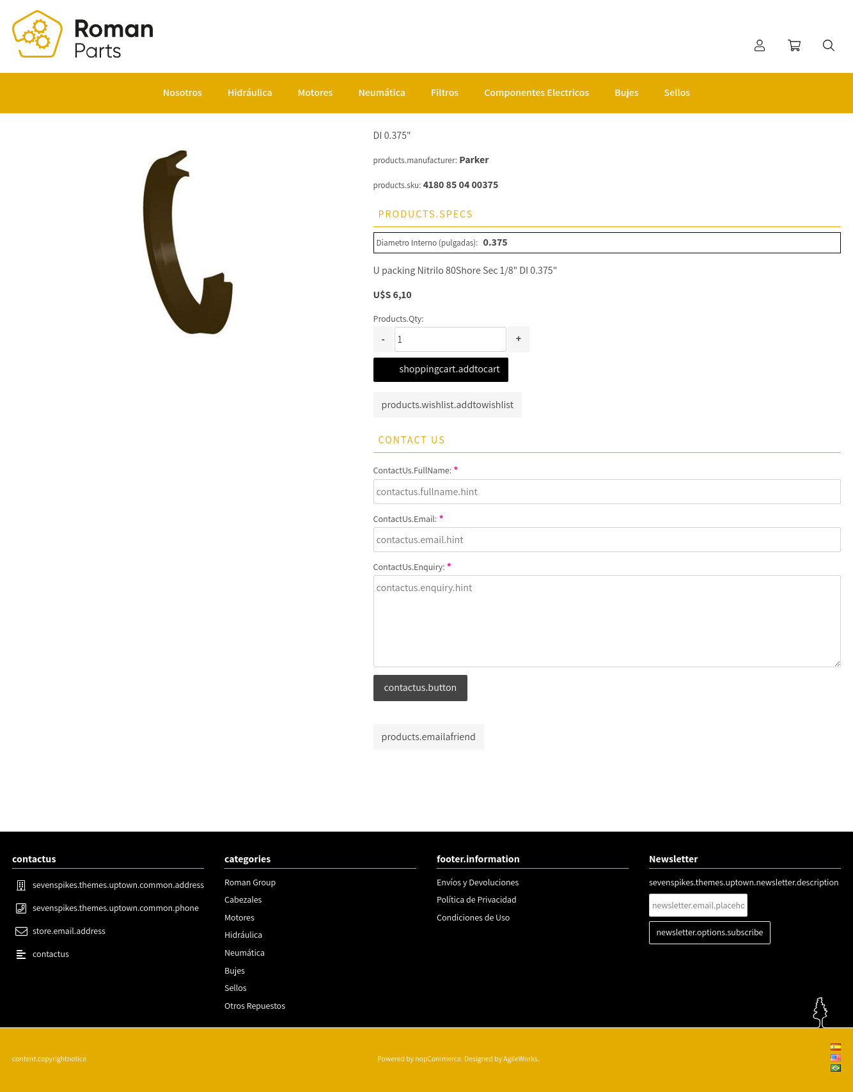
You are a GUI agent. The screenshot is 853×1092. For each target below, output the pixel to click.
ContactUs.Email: (405, 519)
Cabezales (243, 899)
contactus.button (420, 687)
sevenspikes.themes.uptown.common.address (118, 884)
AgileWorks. (521, 1058)
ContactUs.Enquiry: (409, 567)
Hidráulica (243, 934)
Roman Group (250, 882)
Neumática (244, 952)
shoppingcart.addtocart (450, 369)
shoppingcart (794, 45)
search (829, 45)
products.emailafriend (429, 736)
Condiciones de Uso (473, 917)
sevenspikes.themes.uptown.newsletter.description (744, 882)
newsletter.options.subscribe (710, 932)
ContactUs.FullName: (412, 470)
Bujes (234, 970)
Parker (474, 159)
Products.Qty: (398, 318)
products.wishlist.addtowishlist (448, 404)
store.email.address (69, 931)
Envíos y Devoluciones (478, 882)
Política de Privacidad (477, 899)
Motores (239, 917)
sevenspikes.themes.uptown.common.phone (116, 908)
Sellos (235, 987)
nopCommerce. (438, 1058)
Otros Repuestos (254, 1005)
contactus (51, 954)
